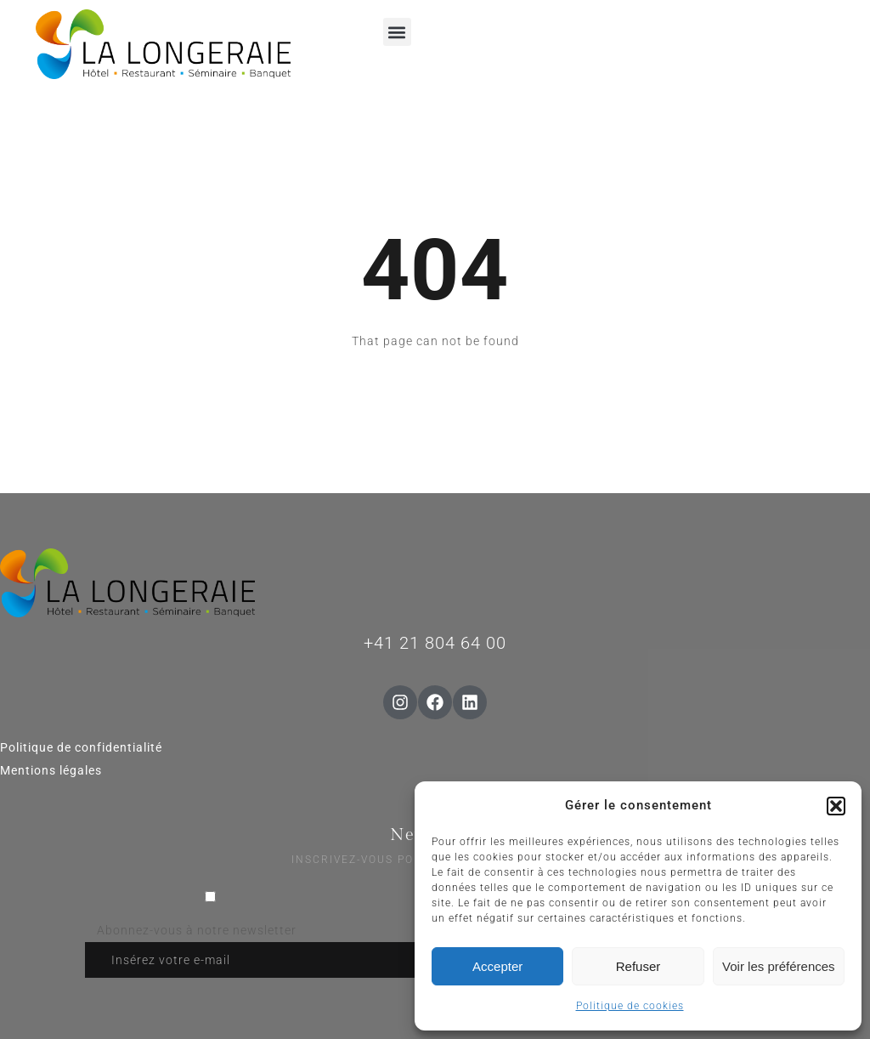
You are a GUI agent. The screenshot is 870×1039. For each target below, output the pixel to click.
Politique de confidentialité (81, 747)
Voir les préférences (778, 966)
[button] (836, 806)
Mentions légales (51, 770)
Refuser (638, 966)
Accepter (497, 966)
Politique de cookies (630, 1006)
